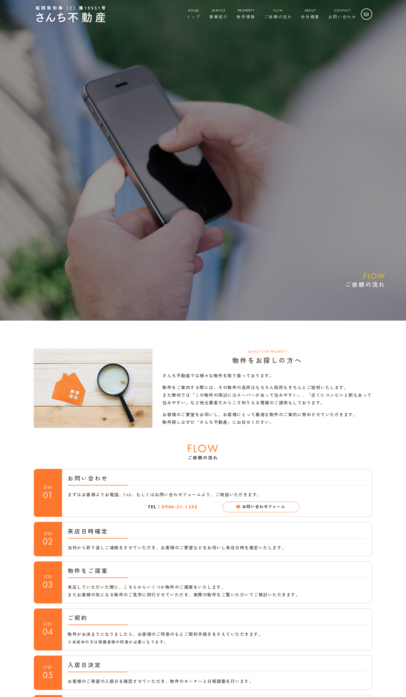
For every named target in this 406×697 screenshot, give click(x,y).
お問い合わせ (342, 14)
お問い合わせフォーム (264, 507)
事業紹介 (218, 14)
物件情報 (246, 14)
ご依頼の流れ (278, 14)
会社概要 (310, 14)
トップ (193, 14)
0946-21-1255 (180, 507)
